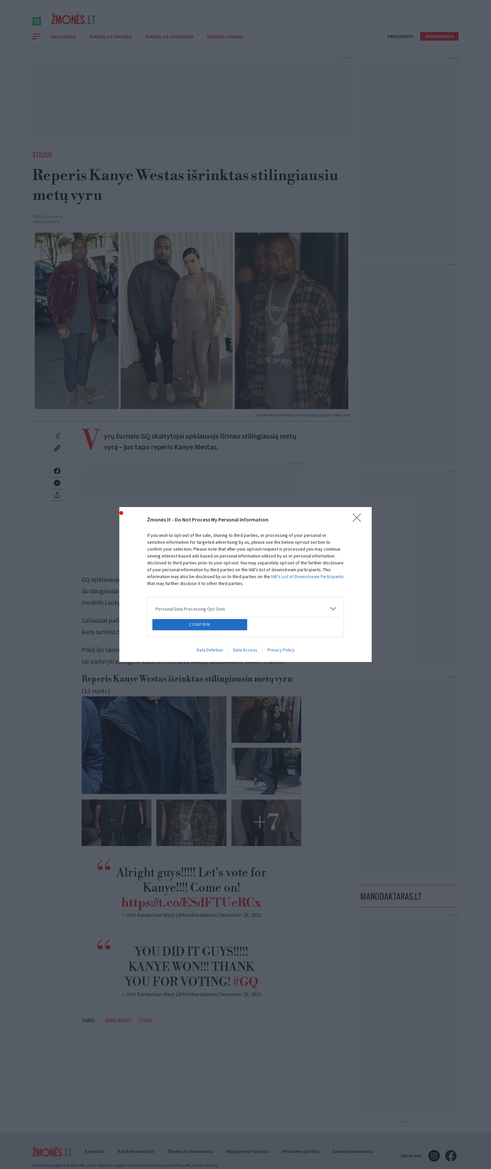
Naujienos (63, 44)
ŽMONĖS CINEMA (225, 44)
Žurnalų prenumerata (352, 1159)
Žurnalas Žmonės (110, 44)
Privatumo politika (300, 1159)
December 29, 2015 (240, 922)
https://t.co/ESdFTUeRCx (191, 910)
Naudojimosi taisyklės (247, 1159)
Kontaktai (95, 1159)
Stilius (42, 162)
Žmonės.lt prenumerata (190, 1159)
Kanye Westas (118, 1027)
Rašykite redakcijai (136, 1159)
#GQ (245, 989)
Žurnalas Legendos (169, 44)
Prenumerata (439, 44)
